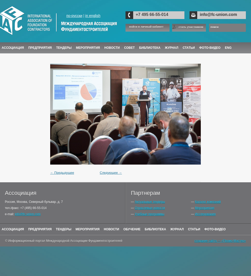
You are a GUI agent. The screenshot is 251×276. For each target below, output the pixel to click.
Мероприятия (88, 48)
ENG (228, 48)
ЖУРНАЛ (172, 48)
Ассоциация (13, 48)
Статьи (189, 48)
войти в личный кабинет (146, 26)
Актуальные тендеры (150, 202)
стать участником (191, 26)
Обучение (132, 229)
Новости (112, 48)
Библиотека (149, 48)
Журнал (177, 229)
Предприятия (40, 48)
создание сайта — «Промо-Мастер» (220, 241)
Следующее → (111, 173)
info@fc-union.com (218, 14)
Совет (129, 48)
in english (92, 16)
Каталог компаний (208, 202)
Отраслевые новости (150, 208)
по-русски (74, 16)
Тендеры (63, 48)
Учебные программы (149, 214)
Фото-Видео (210, 48)
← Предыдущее (62, 173)
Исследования (205, 214)
